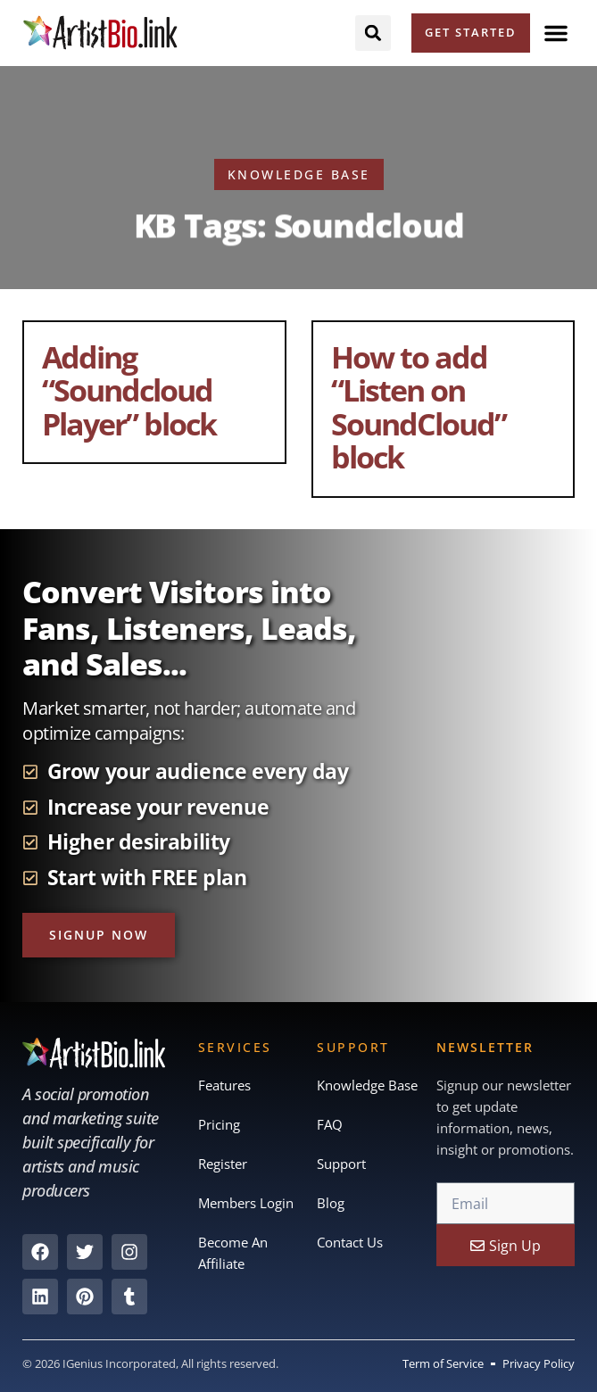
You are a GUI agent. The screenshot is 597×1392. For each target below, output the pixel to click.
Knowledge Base (367, 1086)
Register (222, 1164)
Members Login (246, 1204)
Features (224, 1086)
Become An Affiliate (233, 1253)
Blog (330, 1204)
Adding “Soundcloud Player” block (129, 390)
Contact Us (350, 1243)
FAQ (330, 1125)
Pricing (219, 1125)
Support (341, 1164)
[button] (556, 33)
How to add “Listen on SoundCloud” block (418, 407)
